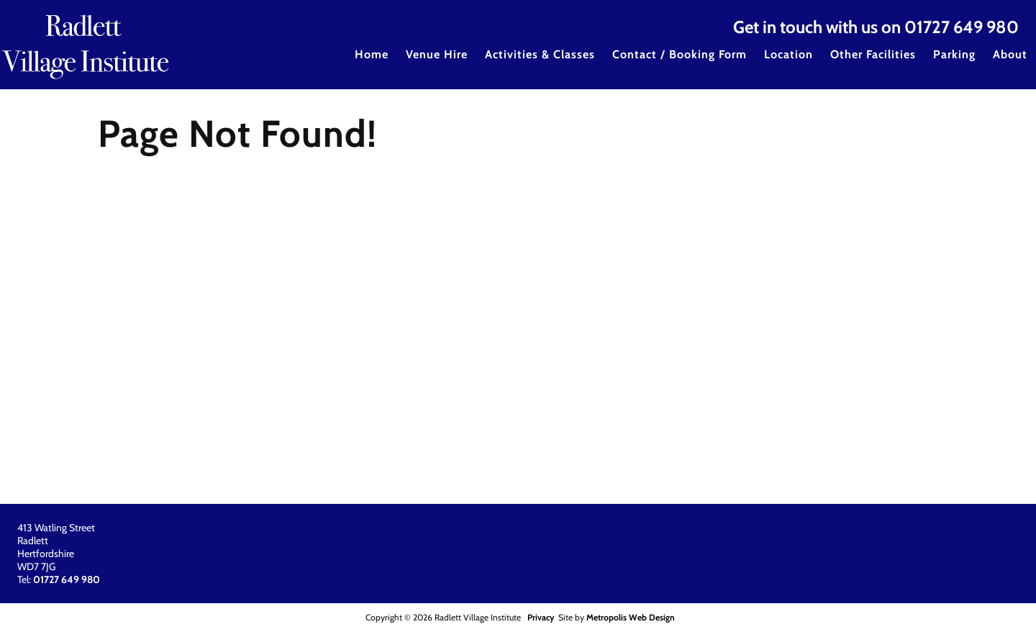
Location (788, 54)
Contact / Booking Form (679, 54)
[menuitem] (371, 64)
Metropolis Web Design (630, 617)
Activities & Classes (540, 54)
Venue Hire (437, 54)
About (1010, 54)
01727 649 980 (961, 27)
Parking (954, 54)
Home (371, 54)
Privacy (540, 617)
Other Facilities (873, 54)
